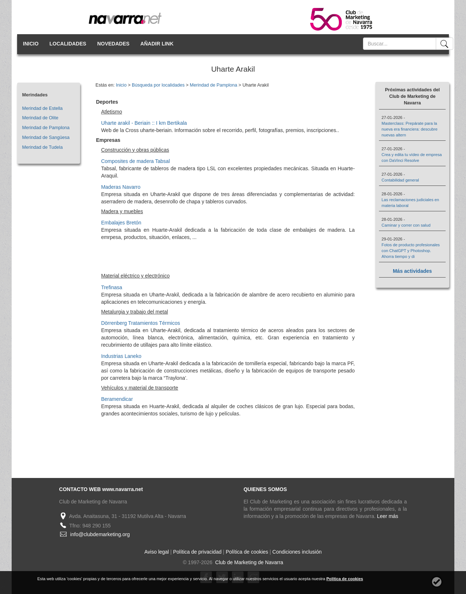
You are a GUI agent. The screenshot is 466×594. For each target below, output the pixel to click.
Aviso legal (157, 552)
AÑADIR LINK (157, 44)
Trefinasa (111, 287)
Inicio (121, 85)
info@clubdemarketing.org (100, 534)
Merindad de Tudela (42, 147)
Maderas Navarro (121, 187)
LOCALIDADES (68, 44)
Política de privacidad (197, 552)
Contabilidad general (400, 180)
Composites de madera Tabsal (135, 161)
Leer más (387, 516)
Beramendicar (117, 399)
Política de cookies (247, 552)
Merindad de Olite (40, 117)
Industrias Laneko (121, 356)
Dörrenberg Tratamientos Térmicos (140, 323)
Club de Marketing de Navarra (248, 562)
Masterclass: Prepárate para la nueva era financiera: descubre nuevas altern (410, 129)
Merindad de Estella (42, 108)
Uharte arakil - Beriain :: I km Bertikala (144, 123)
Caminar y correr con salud (406, 225)
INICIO (31, 44)
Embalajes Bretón (121, 223)
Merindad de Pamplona (46, 127)
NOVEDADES (113, 44)
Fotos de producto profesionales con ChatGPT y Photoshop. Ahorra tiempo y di (411, 251)
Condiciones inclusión (296, 552)
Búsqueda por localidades (158, 85)
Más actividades (412, 271)
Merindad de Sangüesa (46, 137)
